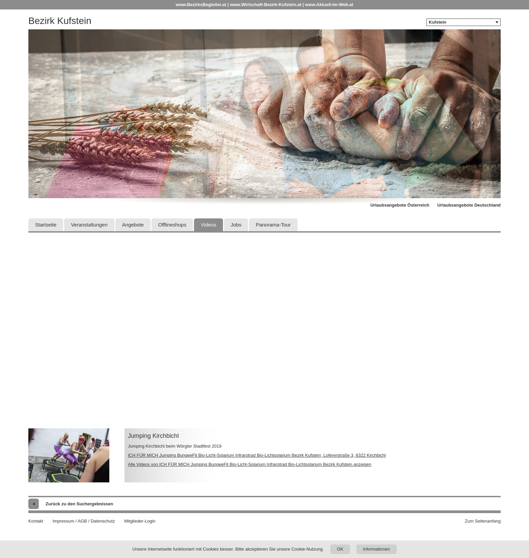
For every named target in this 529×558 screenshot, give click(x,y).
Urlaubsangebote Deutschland (469, 205)
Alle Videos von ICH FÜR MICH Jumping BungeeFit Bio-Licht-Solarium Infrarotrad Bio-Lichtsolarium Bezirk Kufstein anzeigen (249, 464)
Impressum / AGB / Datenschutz (84, 521)
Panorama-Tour (273, 225)
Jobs (236, 225)
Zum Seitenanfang (483, 521)
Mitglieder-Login (140, 521)
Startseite (45, 225)
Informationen (376, 549)
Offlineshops (172, 225)
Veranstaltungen (89, 225)
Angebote (133, 225)
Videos (208, 225)
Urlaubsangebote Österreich (399, 205)
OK (340, 549)
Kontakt (35, 521)
